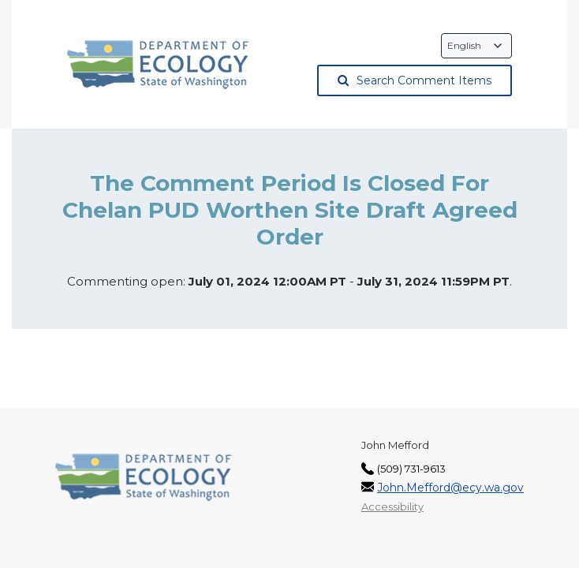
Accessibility (392, 506)
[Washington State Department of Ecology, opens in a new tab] (158, 64)
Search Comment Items (414, 80)
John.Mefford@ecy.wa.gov (450, 487)
